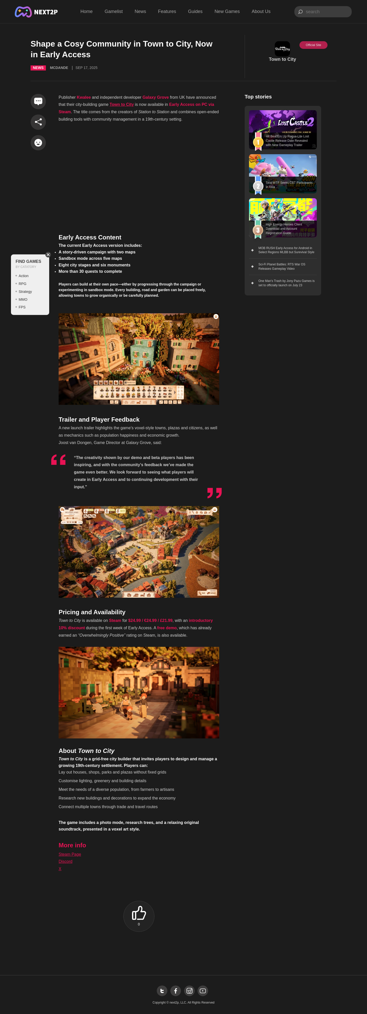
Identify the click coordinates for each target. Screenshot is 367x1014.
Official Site (313, 45)
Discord (65, 861)
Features (167, 11)
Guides (195, 11)
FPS (22, 307)
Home (87, 11)
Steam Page (70, 854)
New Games (227, 11)
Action (24, 276)
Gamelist (113, 11)
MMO (23, 299)
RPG (22, 284)
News (140, 11)
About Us (261, 11)
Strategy (25, 292)
